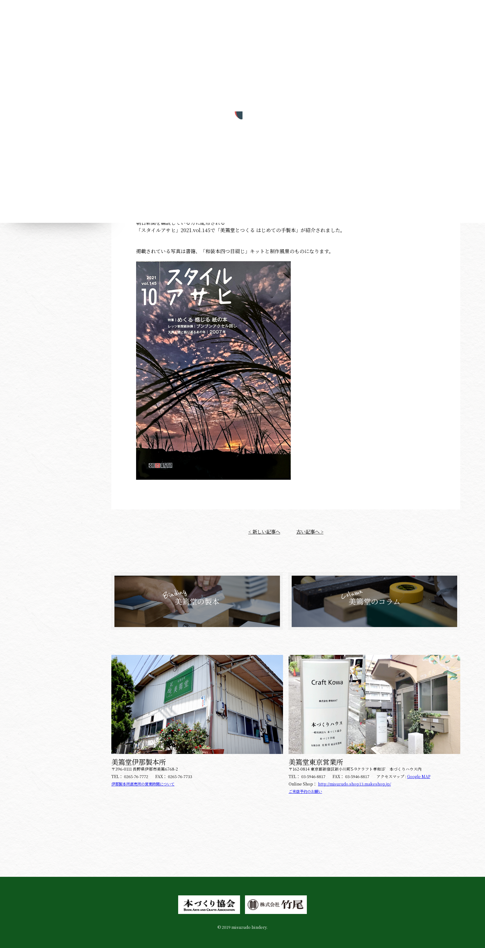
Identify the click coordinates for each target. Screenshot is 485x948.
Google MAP (419, 775)
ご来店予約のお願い (307, 790)
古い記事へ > (310, 529)
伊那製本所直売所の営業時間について (145, 782)
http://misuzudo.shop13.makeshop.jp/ (355, 782)
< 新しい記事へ (263, 529)
